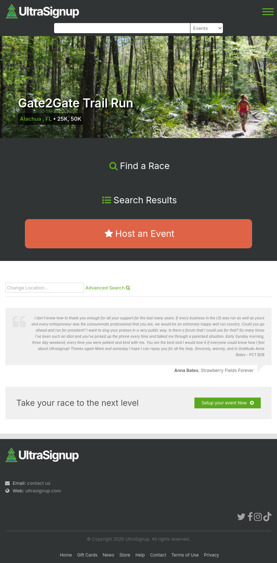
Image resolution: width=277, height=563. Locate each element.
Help (140, 555)
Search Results (139, 200)
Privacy (211, 555)
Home (66, 555)
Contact (158, 555)
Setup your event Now (228, 403)
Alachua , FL (36, 118)
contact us (38, 483)
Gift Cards (87, 555)
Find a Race (139, 165)
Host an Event (140, 233)
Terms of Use (185, 555)
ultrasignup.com (43, 490)
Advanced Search (108, 288)
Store (124, 555)
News (108, 555)
